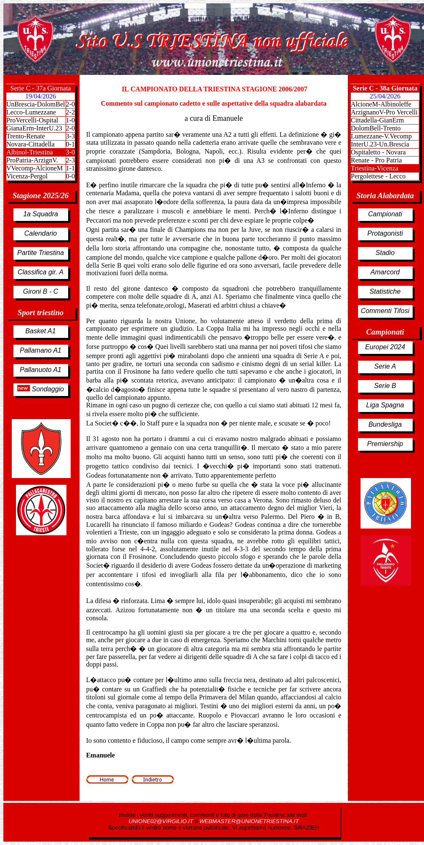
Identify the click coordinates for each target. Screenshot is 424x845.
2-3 (70, 160)
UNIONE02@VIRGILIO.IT (162, 821)
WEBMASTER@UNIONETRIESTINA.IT (249, 821)
